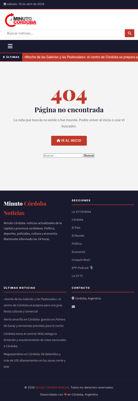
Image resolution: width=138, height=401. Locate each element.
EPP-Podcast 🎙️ (82, 268)
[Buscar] (129, 33)
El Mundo (78, 235)
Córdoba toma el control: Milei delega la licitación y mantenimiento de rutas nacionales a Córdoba (35, 340)
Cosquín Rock (81, 260)
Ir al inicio (69, 140)
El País (76, 227)
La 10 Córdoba (81, 212)
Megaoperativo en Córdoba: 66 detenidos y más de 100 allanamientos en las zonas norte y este (35, 360)
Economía (78, 252)
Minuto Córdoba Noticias (52, 387)
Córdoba (77, 220)
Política (77, 243)
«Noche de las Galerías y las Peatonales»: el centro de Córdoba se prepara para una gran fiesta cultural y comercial (33, 305)
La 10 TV (77, 276)
